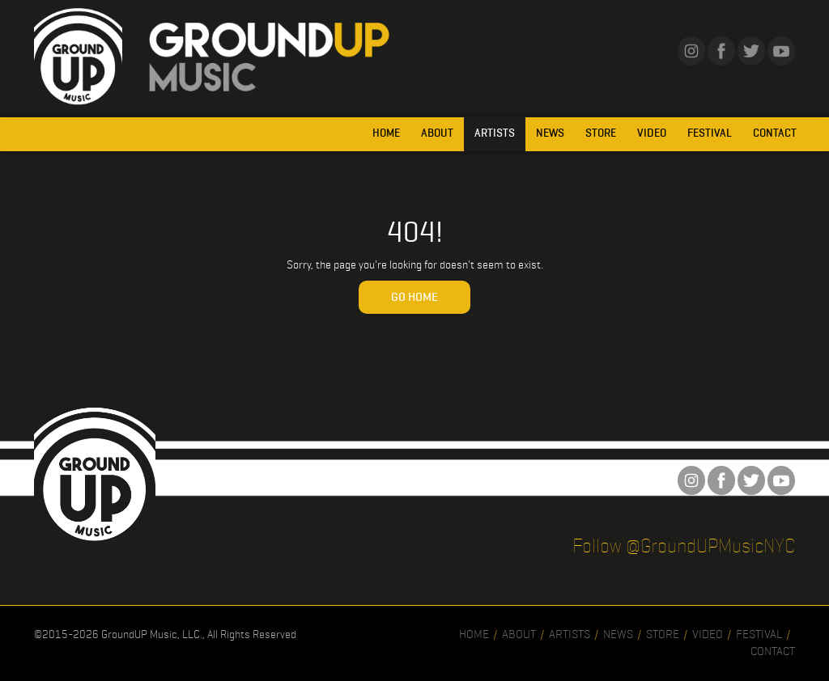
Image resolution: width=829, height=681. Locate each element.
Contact (775, 133)
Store (600, 133)
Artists (494, 133)
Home (386, 133)
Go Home (414, 297)
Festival (709, 133)
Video (651, 133)
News (550, 133)
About (437, 133)
